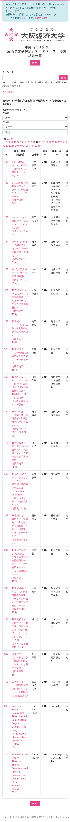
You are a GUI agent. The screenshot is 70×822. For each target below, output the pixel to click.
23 (46, 142)
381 (6, 162)
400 (6, 754)
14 (18, 142)
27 (59, 142)
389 (6, 377)
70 (16, 145)
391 (6, 442)
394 (6, 550)
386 (6, 290)
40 (7, 145)
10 (5, 142)
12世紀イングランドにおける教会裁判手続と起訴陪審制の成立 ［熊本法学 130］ (20, 331)
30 (3, 145)
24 (50, 142)
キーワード (8, 72)
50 (10, 145)
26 (56, 142)
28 (62, 142)
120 (35, 145)
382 (6, 182)
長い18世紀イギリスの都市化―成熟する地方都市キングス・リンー (20, 169)
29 (65, 142)
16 (24, 142)
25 (53, 142)
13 (15, 142)
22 (43, 142)
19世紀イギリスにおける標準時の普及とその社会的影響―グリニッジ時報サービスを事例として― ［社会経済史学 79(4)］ (21, 529)
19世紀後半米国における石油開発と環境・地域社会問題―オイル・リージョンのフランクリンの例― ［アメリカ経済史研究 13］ (20, 633)
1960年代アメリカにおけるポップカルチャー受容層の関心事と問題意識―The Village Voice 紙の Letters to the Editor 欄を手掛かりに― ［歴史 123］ (20, 491)
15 (21, 142)
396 (6, 619)
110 (31, 145)
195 (40, 145)
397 (6, 654)
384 (6, 241)
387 (6, 321)
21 (40, 142)
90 (22, 145)
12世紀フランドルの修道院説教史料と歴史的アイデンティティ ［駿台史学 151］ (20, 359)
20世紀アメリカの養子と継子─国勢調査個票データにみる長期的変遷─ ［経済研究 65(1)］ (20, 664)
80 (19, 145)
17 (27, 142)
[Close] (60, 4)
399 (6, 706)
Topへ (35, 62)
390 (6, 411)
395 (6, 588)
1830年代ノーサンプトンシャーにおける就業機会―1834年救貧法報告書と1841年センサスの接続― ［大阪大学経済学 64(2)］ (20, 391)
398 (6, 681)
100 (27, 145)
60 (13, 145)
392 (6, 474)
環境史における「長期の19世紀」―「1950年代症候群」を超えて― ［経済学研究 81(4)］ (20, 252)
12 (12, 142)
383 (6, 217)
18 (31, 142)
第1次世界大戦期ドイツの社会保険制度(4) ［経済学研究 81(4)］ (20, 276)
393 (6, 515)
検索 (63, 77)
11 (9, 142)
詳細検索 (8, 92)
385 (6, 269)
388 (6, 349)
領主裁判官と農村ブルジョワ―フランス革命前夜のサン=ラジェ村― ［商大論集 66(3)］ (20, 193)
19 (34, 142)
